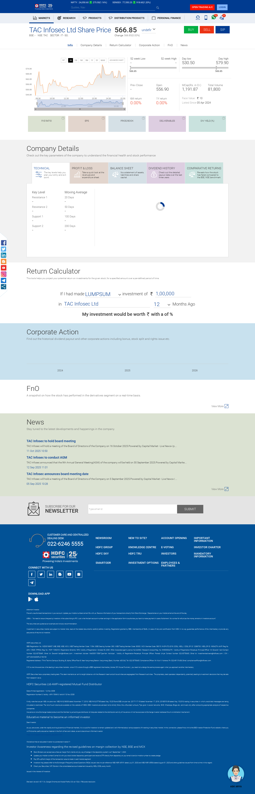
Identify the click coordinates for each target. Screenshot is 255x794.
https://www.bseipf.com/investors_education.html (44, 735)
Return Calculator (120, 45)
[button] (149, 30)
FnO (170, 45)
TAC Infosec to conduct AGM (47, 457)
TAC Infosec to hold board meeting (51, 441)
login (222, 7)
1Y (92, 60)
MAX (103, 60)
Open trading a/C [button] (202, 7)
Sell (206, 29)
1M (81, 60)
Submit (190, 509)
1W (75, 60)
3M (86, 60)
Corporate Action (149, 45)
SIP (222, 29)
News (184, 45)
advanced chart (116, 60)
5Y (97, 60)
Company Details (91, 45)
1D (70, 60)
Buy (191, 29)
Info (70, 45)
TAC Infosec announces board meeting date (58, 474)
